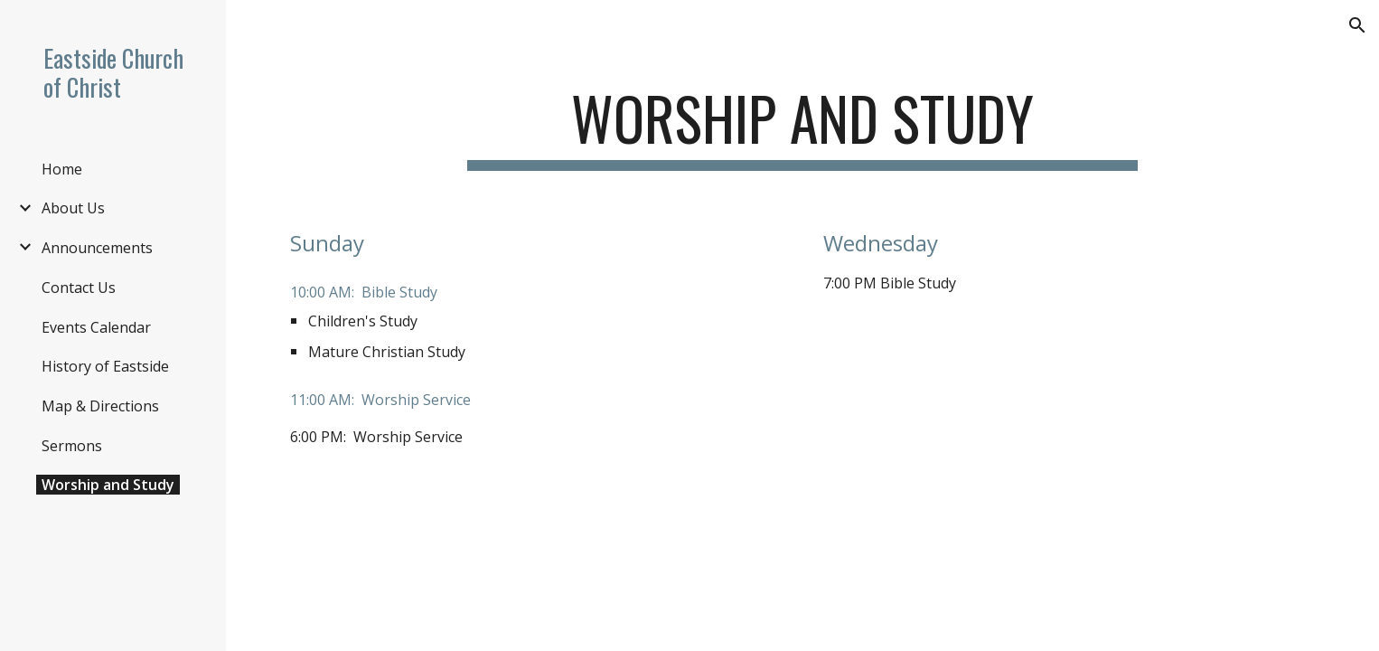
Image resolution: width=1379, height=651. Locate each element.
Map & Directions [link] (100, 406)
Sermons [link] (72, 446)
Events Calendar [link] (96, 327)
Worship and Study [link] (108, 485)
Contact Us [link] (79, 287)
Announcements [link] (97, 248)
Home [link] (62, 169)
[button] (1357, 25)
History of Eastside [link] (105, 366)
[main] (802, 127)
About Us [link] (73, 208)
